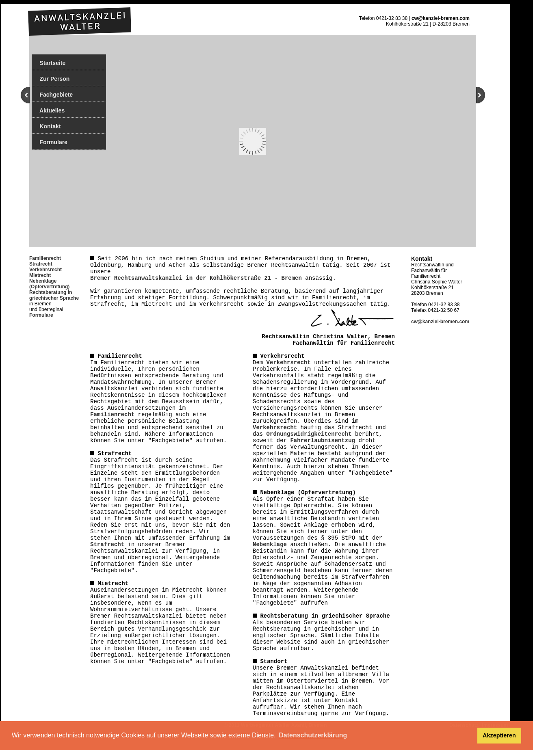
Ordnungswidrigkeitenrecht (309, 434)
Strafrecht (40, 264)
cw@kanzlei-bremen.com (441, 18)
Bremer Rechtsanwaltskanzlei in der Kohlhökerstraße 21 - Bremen (196, 278)
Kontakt (46, 126)
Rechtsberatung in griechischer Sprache (54, 295)
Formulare (49, 142)
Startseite (48, 63)
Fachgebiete (52, 94)
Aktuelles (48, 110)
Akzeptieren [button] (499, 735)
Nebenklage (270, 544)
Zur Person (50, 79)
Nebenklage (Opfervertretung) (49, 284)
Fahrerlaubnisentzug (322, 440)
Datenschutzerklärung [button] (313, 735)
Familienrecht (112, 414)
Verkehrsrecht (45, 269)
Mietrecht (40, 275)
